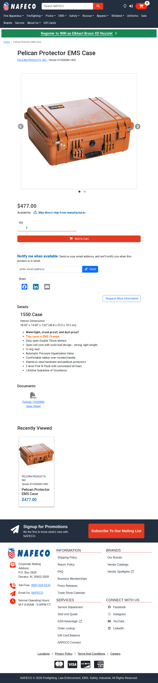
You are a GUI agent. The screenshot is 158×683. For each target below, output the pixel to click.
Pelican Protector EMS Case (36, 491)
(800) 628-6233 (40, 585)
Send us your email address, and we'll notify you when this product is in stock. (74, 258)
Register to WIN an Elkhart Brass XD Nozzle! (79, 33)
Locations (44, 653)
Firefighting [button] (34, 15)
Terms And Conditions (91, 653)
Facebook (119, 607)
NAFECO (37, 592)
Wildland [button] (116, 15)
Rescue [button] (87, 15)
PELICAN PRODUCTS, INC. (32, 60)
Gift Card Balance (69, 635)
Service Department (70, 607)
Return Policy (66, 564)
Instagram (119, 614)
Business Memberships (72, 578)
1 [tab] (79, 191)
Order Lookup (66, 628)
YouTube (118, 621)
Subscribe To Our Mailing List (116, 531)
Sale (144, 15)
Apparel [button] (101, 15)
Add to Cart (79, 238)
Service (19, 23)
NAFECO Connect (69, 642)
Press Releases (67, 585)
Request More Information (121, 298)
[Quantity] (47, 228)
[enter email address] (49, 269)
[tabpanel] (79, 131)
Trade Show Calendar (71, 592)
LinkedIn (118, 628)
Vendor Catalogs (118, 564)
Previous (19, 125)
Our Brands (115, 557)
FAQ (60, 571)
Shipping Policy (67, 557)
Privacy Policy (64, 653)
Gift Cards (50, 23)
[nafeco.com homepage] (19, 6)
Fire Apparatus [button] (13, 15)
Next (136, 125)
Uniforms (132, 15)
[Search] (98, 6)
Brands (8, 23)
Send (90, 269)
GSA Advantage (70, 621)
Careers (115, 653)
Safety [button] (73, 15)
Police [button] (49, 15)
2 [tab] (84, 191)
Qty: (21, 222)
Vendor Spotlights (121, 571)
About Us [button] (33, 23)
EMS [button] (61, 15)
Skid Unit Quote (67, 614)
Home (7, 42)
